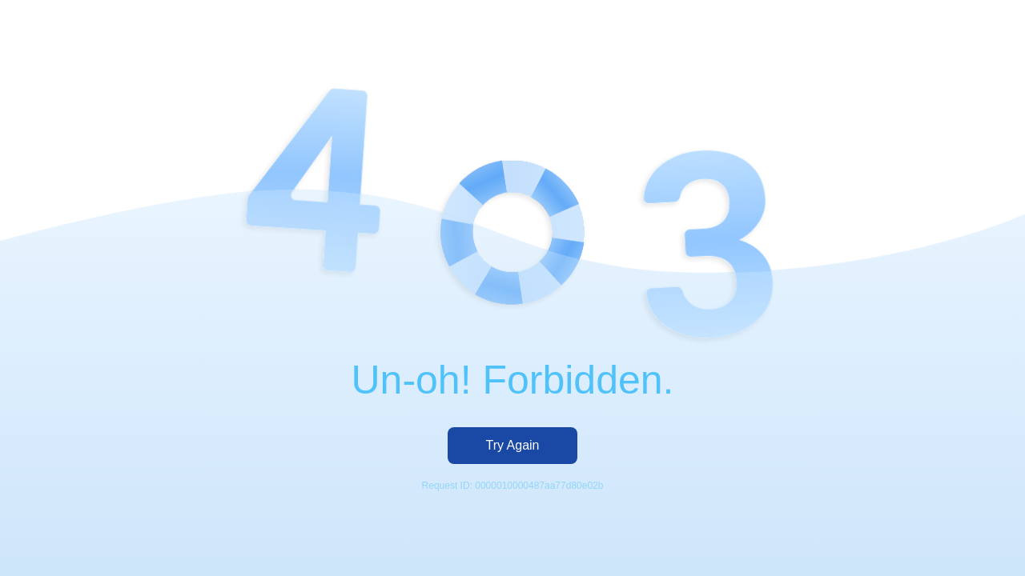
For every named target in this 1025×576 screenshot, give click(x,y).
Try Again (513, 445)
